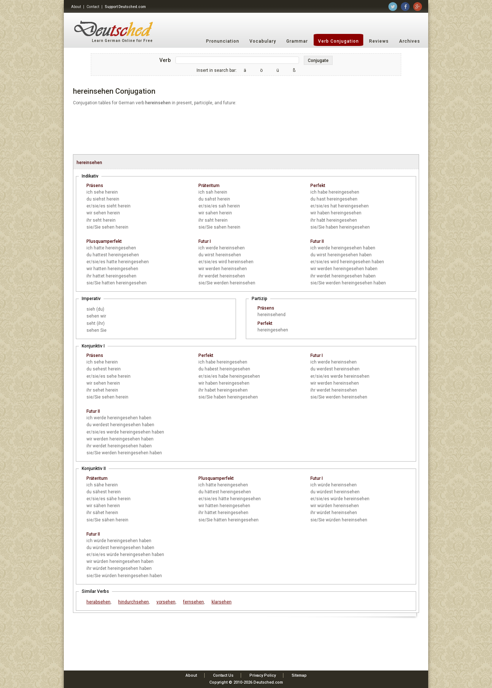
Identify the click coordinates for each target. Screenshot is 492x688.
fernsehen (193, 602)
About (76, 7)
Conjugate (318, 60)
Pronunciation (222, 41)
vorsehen (165, 602)
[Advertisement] (245, 130)
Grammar (297, 41)
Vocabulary (262, 41)
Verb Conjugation (338, 41)
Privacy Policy (262, 675)
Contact (92, 7)
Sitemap (299, 675)
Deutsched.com (268, 682)
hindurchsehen (133, 602)
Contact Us (223, 675)
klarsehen (222, 602)
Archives (409, 41)
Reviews (379, 41)
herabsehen (98, 602)
